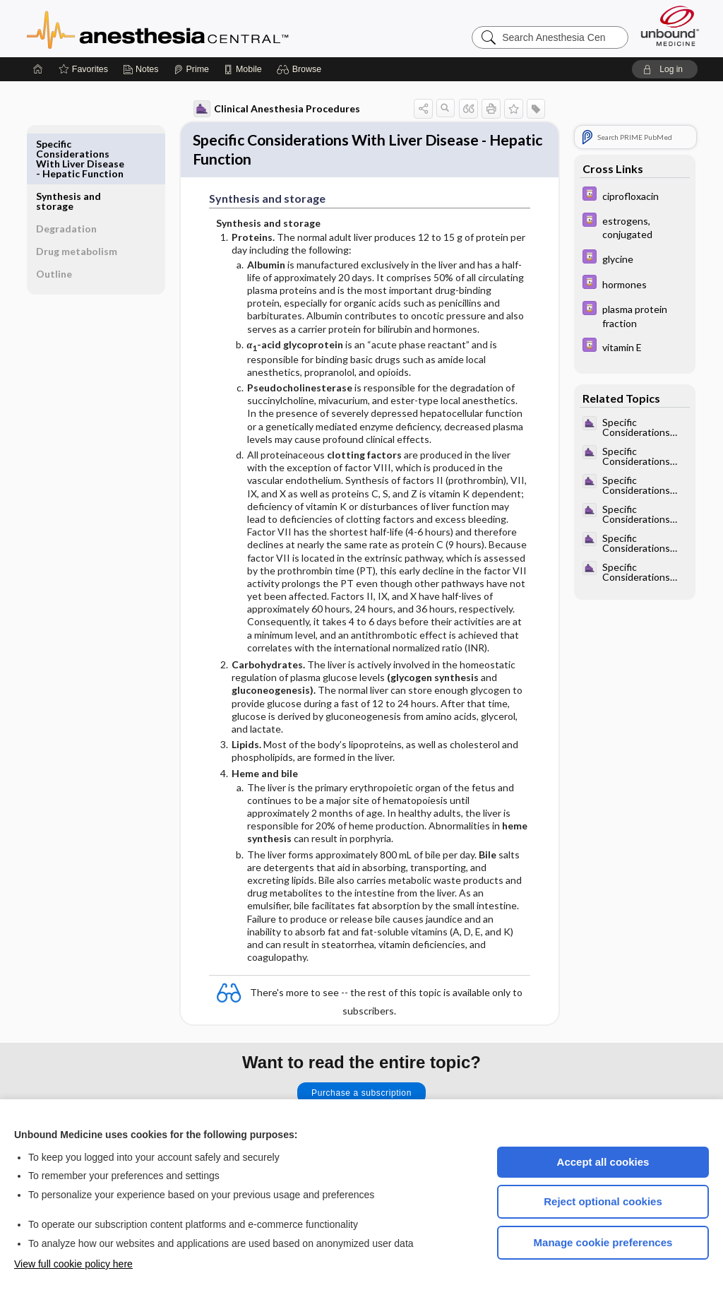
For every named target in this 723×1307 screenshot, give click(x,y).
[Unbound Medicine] (670, 26)
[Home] (38, 69)
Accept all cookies (603, 1162)
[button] (301, 69)
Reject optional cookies (603, 1201)
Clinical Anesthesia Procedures (271, 108)
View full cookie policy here (73, 1264)
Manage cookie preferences (603, 1242)
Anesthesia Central (201, 28)
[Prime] (191, 69)
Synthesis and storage (73, 149)
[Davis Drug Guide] (629, 195)
